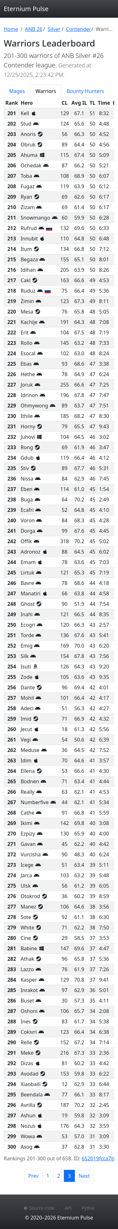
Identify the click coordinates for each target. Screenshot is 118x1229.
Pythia (87, 1208)
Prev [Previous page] (33, 1175)
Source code (39, 1208)
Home (11, 29)
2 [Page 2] (58, 1175)
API (68, 1208)
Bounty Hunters (85, 91)
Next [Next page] (84, 1175)
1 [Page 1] (48, 1175)
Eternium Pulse (26, 8)
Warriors (46, 91)
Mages (17, 91)
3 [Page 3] (71, 1175)
